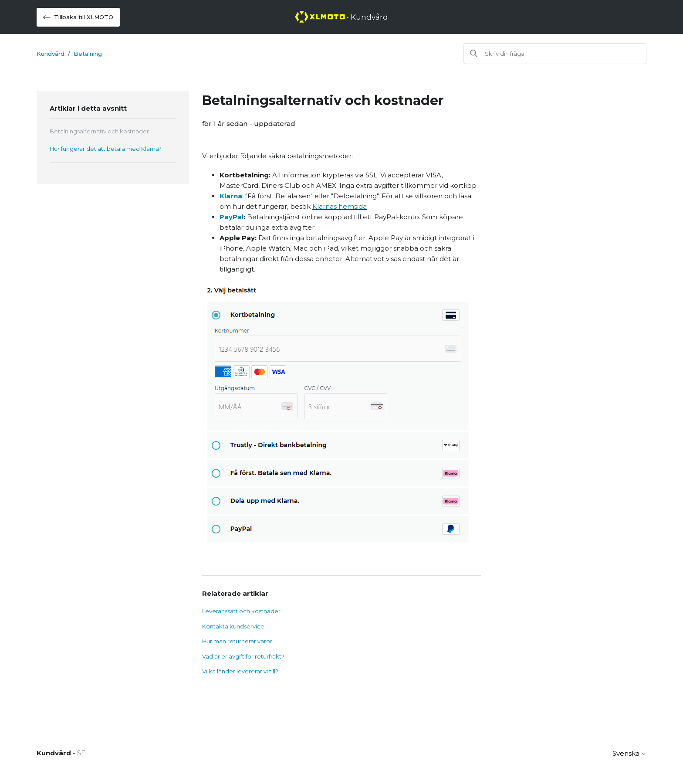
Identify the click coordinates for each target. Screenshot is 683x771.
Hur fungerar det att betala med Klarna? (106, 148)
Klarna (231, 196)
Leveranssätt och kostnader (241, 611)
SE (81, 753)
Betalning (88, 53)
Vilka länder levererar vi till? (240, 671)
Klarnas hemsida (339, 206)
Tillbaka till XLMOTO (78, 17)
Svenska (629, 753)
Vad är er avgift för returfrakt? (243, 656)
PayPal (231, 217)
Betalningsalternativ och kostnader (99, 131)
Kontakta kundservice (233, 626)
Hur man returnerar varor (237, 641)
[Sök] (554, 53)
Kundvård (50, 53)
